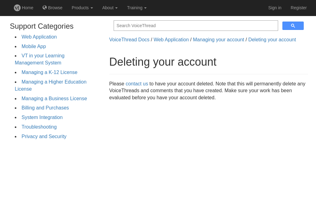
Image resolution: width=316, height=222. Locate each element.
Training (137, 7)
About (110, 7)
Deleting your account (272, 39)
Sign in (275, 7)
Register (299, 7)
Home (23, 7)
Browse (53, 7)
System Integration (42, 117)
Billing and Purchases (45, 107)
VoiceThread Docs (129, 39)
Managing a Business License (54, 98)
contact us (137, 83)
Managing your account (218, 39)
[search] (195, 25)
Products (82, 7)
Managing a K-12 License (49, 72)
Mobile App (34, 46)
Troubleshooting (39, 127)
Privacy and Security (44, 136)
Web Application (39, 36)
